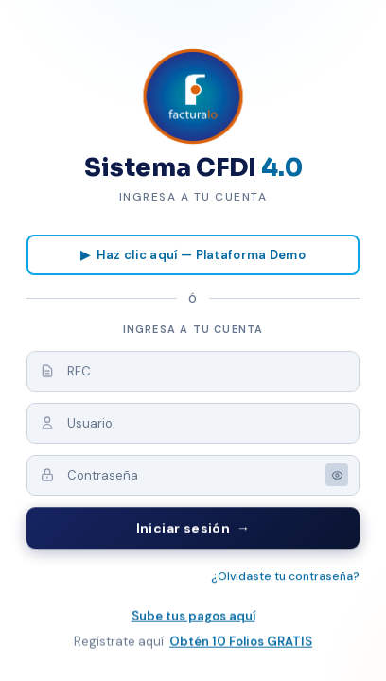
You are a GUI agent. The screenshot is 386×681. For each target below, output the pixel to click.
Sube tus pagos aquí (193, 617)
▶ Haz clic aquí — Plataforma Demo (193, 255)
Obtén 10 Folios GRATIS (240, 643)
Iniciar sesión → (193, 528)
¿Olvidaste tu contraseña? (285, 577)
